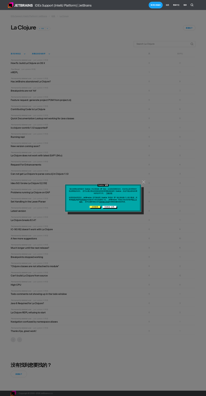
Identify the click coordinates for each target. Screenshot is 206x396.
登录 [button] (185, 5)
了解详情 (109, 193)
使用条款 (83, 200)
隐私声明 (75, 200)
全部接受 (95, 207)
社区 (167, 5)
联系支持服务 (156, 5)
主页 (20, 5)
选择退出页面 (104, 202)
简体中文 (176, 5)
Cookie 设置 (109, 207)
